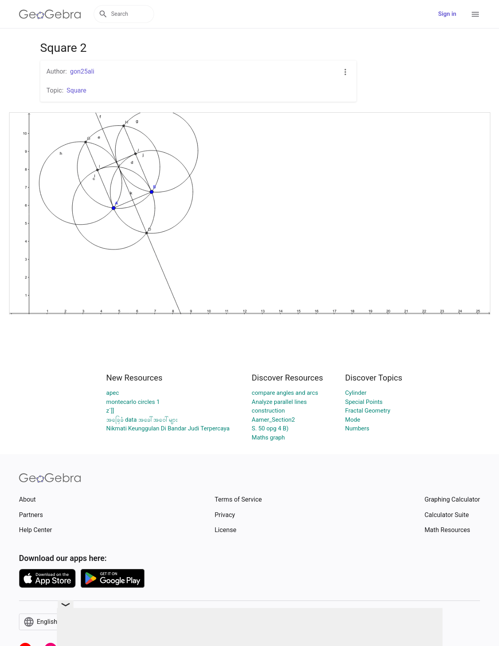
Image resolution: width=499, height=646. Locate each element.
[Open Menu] (475, 14)
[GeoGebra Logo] (50, 14)
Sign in (447, 13)
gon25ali (82, 71)
